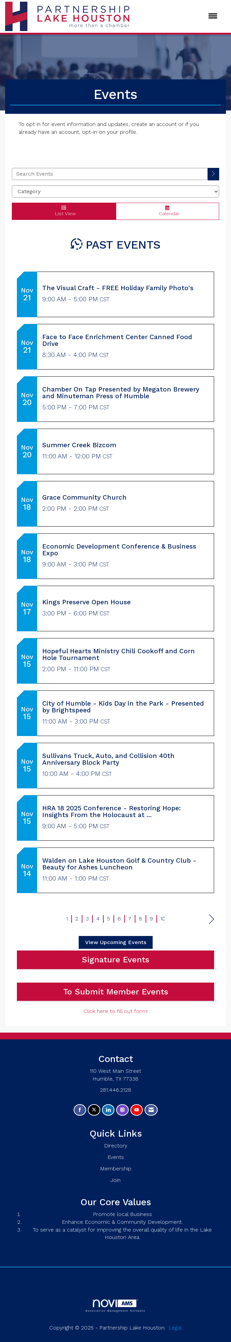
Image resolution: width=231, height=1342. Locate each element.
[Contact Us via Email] (151, 1110)
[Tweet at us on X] (94, 1110)
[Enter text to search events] (110, 174)
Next (211, 919)
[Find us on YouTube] (136, 1110)
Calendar (167, 210)
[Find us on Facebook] (80, 1110)
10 (162, 918)
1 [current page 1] (67, 918)
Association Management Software (115, 1305)
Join (115, 1180)
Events (115, 1157)
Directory (115, 1145)
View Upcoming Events (115, 942)
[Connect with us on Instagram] (122, 1110)
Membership (115, 1168)
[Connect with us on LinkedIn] (108, 1110)
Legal (175, 1327)
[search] (213, 174)
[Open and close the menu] (177, 16)
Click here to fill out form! (115, 1011)
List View (63, 210)
